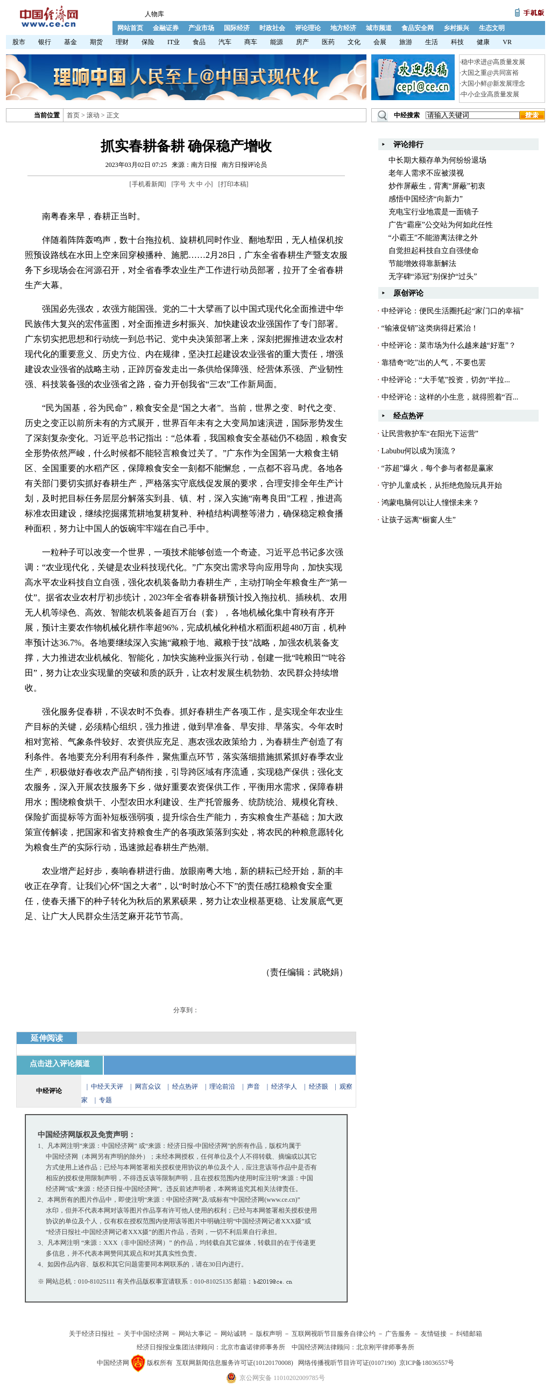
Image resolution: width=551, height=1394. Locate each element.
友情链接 (434, 1333)
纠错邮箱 (469, 1333)
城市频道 (379, 28)
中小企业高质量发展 (490, 94)
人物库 (154, 14)
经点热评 (186, 1086)
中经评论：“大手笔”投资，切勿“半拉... (446, 380)
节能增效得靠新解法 (422, 264)
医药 (328, 42)
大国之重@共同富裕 (490, 72)
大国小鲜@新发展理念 (493, 83)
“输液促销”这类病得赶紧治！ (430, 328)
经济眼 (318, 1086)
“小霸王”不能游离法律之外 (433, 238)
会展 (379, 42)
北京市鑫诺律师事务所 (253, 1347)
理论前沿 (223, 1086)
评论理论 (308, 28)
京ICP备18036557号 (427, 1363)
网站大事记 (195, 1333)
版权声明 (269, 1333)
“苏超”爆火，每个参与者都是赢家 (437, 468)
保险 (148, 42)
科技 (457, 42)
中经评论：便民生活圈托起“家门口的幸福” (453, 311)
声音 (253, 1086)
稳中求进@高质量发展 (493, 62)
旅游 (405, 42)
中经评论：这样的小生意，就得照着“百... (450, 397)
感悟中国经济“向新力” (425, 199)
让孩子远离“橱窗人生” (419, 520)
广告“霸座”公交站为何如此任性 (440, 225)
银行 (44, 42)
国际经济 (237, 28)
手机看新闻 (148, 184)
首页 (73, 115)
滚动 (93, 115)
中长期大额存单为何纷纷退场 (437, 160)
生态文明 (492, 28)
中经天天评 (107, 1086)
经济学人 (284, 1086)
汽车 (224, 42)
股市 (18, 42)
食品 (199, 42)
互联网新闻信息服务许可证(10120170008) (234, 1363)
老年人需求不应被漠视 (426, 173)
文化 (354, 42)
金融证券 (166, 28)
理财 (122, 42)
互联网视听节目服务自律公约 (334, 1333)
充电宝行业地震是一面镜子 (433, 212)
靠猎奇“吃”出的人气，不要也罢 (434, 363)
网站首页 (130, 28)
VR (507, 42)
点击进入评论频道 (60, 1064)
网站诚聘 (233, 1333)
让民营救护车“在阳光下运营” (430, 434)
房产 (302, 42)
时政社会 (272, 28)
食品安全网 (417, 28)
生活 (431, 42)
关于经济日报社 (91, 1333)
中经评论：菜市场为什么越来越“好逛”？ (449, 345)
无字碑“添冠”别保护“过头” (432, 276)
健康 (483, 42)
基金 (70, 42)
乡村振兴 (456, 28)
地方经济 (343, 28)
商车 (250, 42)
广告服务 (398, 1333)
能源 (276, 42)
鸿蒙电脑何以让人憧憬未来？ (430, 503)
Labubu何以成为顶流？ (419, 451)
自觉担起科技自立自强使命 (433, 251)
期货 (96, 42)
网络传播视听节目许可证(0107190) (347, 1363)
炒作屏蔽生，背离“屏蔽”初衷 (436, 186)
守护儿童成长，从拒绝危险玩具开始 (442, 485)
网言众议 (148, 1086)
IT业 (173, 42)
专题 (105, 1100)
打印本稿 (233, 184)
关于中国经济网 (146, 1333)
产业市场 (201, 28)
